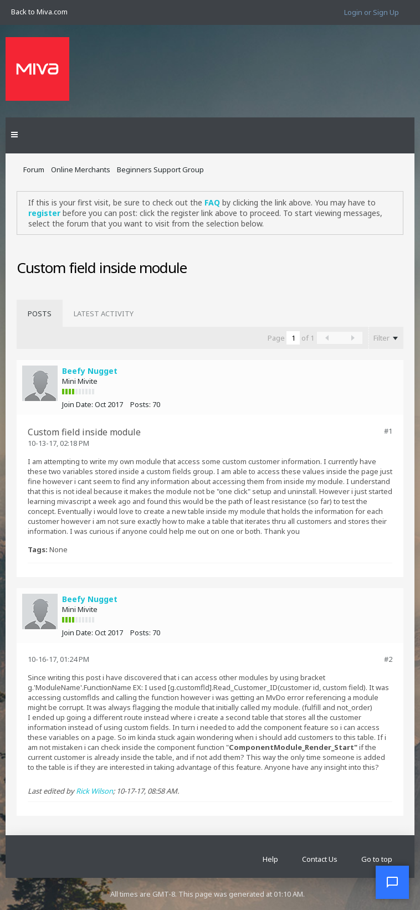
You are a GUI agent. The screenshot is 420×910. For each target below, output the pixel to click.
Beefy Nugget (89, 371)
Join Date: (77, 404)
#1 (388, 431)
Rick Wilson (94, 791)
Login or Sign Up (371, 12)
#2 (388, 659)
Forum (33, 169)
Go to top (376, 859)
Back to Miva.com (39, 12)
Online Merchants (80, 169)
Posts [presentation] (40, 313)
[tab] (40, 313)
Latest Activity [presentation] (104, 313)
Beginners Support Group (160, 169)
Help (270, 859)
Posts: (140, 404)
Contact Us (319, 859)
